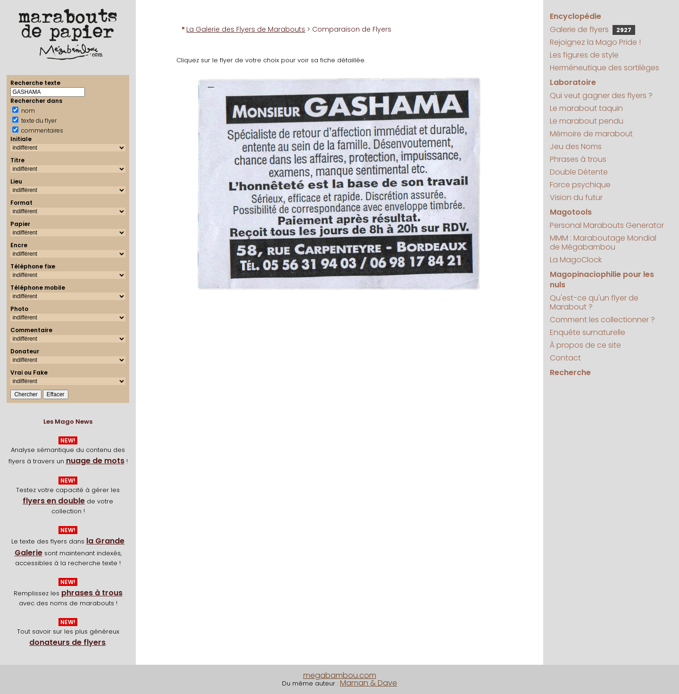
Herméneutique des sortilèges (604, 67)
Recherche (570, 372)
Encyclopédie (575, 16)
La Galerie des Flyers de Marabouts (245, 29)
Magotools (571, 212)
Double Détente (579, 172)
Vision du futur (576, 197)
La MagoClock (576, 259)
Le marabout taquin (586, 108)
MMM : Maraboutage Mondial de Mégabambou (603, 242)
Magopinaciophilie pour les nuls (602, 279)
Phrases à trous (578, 159)
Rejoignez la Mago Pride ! (595, 42)
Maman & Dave (368, 682)
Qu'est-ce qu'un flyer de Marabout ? (594, 302)
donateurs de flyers (67, 642)
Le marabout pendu (586, 121)
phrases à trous (92, 592)
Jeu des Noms (576, 146)
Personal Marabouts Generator (607, 225)
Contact (565, 357)
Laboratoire (573, 82)
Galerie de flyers (592, 29)
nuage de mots (95, 460)
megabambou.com (339, 675)
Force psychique (580, 184)
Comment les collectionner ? (602, 319)
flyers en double (54, 500)
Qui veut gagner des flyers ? (601, 95)
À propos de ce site (585, 345)
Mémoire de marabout (591, 133)
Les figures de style (584, 55)
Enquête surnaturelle (587, 332)
